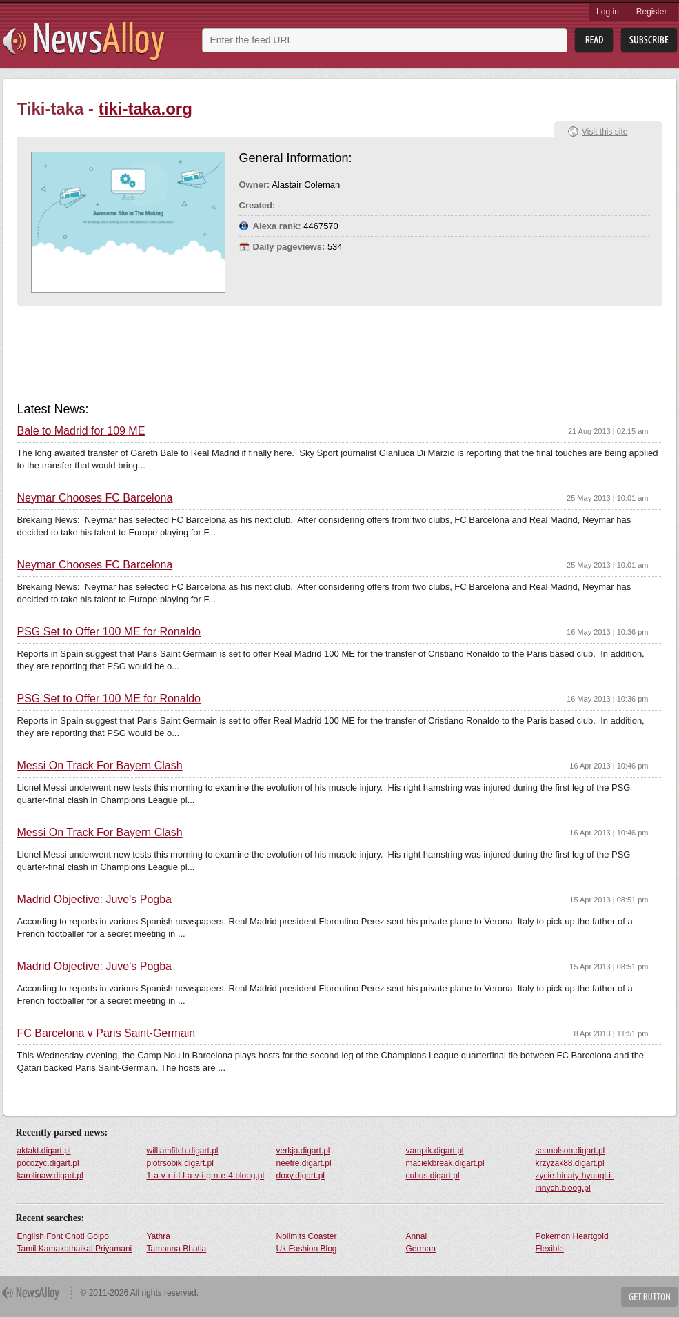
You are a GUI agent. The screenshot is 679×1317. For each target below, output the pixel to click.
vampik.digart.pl (435, 1151)
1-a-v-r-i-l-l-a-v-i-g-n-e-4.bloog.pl (206, 1175)
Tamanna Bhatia (177, 1249)
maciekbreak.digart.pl (445, 1163)
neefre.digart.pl (304, 1163)
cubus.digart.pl (433, 1175)
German (421, 1249)
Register (651, 12)
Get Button (649, 1297)
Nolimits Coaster (306, 1236)
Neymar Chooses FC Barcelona (95, 498)
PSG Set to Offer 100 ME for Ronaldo (109, 631)
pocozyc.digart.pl (48, 1163)
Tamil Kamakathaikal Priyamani (74, 1249)
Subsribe (649, 40)
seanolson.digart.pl (570, 1151)
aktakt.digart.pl (44, 1151)
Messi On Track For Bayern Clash (100, 765)
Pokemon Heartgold (572, 1236)
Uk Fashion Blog (306, 1249)
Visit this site (604, 132)
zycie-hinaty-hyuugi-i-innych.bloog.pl (575, 1182)
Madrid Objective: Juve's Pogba (94, 899)
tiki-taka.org (145, 108)
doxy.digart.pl (300, 1175)
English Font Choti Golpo (63, 1236)
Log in (607, 12)
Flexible (550, 1249)
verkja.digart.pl (303, 1151)
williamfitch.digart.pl (183, 1151)
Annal (416, 1236)
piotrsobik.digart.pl (180, 1163)
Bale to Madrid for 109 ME (81, 431)
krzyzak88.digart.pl (570, 1163)
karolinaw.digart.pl (50, 1175)
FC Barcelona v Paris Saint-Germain (106, 1033)
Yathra (158, 1236)
